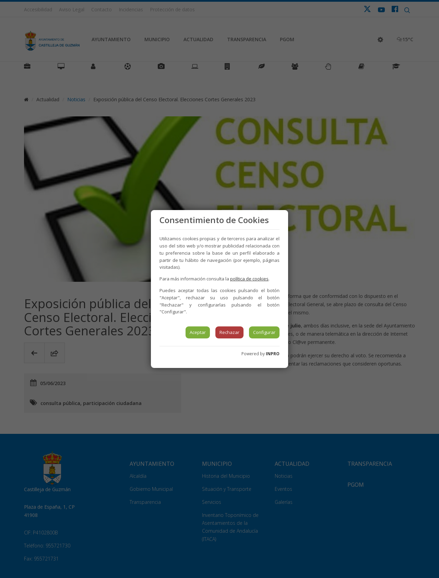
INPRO (273, 354)
